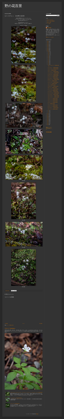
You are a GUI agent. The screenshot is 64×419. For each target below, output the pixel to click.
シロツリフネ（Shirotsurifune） (15, 403)
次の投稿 (6, 323)
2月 (48, 110)
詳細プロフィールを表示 (50, 37)
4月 (48, 62)
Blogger (37, 413)
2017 (48, 115)
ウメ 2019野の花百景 (51, 103)
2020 (48, 49)
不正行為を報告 (49, 132)
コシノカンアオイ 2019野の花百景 (53, 72)
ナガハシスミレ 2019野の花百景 (53, 71)
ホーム (24, 323)
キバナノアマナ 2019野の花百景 (53, 82)
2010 (48, 124)
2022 (48, 46)
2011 (48, 123)
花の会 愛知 (49, 22)
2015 (48, 117)
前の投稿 (40, 323)
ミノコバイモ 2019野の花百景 (53, 90)
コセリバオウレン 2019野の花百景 (53, 95)
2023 (48, 45)
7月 (48, 58)
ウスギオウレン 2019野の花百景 (53, 86)
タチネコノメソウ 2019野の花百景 (53, 79)
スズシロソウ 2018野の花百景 (53, 109)
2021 (48, 48)
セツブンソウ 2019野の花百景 (53, 102)
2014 (48, 119)
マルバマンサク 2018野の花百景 (53, 68)
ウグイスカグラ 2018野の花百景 (53, 94)
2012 (48, 121)
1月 (48, 112)
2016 (48, 116)
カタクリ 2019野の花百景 (52, 70)
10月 (49, 54)
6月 (48, 60)
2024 (48, 44)
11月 (49, 53)
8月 (48, 57)
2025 (48, 42)
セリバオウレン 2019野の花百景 (53, 78)
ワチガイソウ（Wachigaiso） (10, 328)
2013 (48, 120)
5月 (48, 61)
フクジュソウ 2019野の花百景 (53, 98)
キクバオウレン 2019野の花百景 (53, 67)
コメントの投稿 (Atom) (10, 325)
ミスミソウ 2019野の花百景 (52, 83)
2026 (48, 41)
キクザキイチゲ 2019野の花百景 (53, 74)
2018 (48, 113)
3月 (48, 64)
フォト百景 (48, 23)
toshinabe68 (49, 27)
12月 (49, 52)
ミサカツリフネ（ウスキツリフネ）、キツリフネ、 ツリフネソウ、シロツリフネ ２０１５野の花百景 (26, 392)
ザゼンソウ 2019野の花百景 (52, 87)
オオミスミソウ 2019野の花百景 (53, 75)
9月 (48, 56)
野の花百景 (13, 6)
